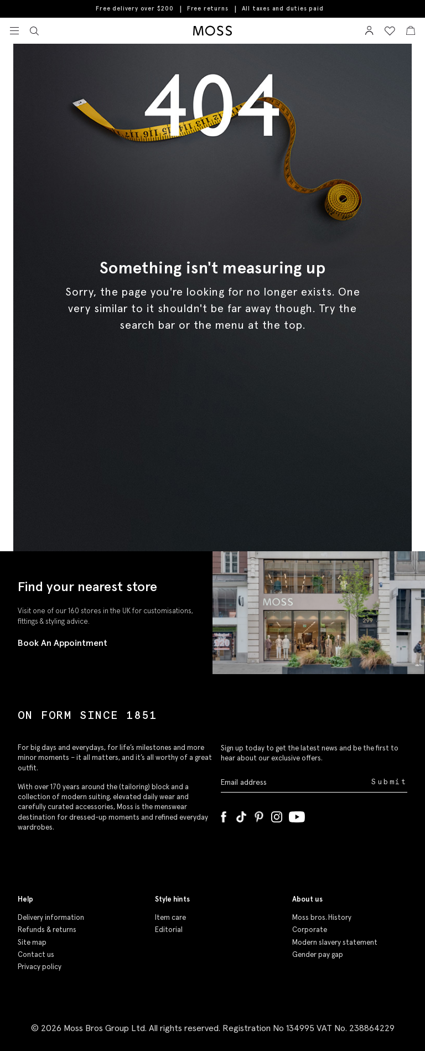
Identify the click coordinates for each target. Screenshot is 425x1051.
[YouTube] (297, 814)
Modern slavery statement (334, 942)
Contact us (36, 954)
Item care (170, 917)
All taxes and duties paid (283, 9)
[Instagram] (276, 814)
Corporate (309, 929)
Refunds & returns (47, 929)
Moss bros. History (321, 917)
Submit (389, 781)
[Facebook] (223, 814)
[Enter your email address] (295, 782)
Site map (32, 942)
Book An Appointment (62, 642)
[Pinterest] (259, 814)
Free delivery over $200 (134, 8)
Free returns (208, 8)
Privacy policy (39, 966)
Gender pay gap (317, 954)
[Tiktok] (241, 814)
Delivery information (51, 917)
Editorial (169, 929)
